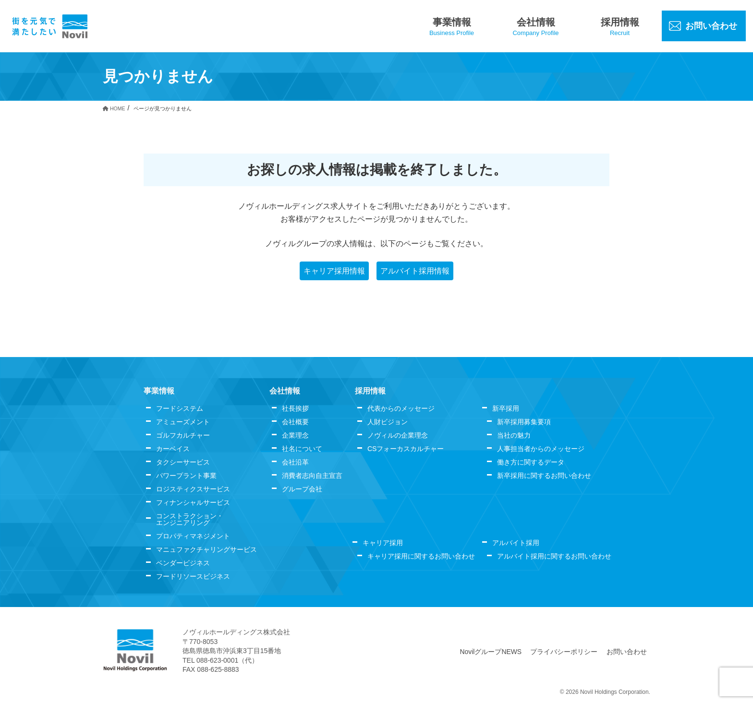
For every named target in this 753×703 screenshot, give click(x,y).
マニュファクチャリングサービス (206, 549)
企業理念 (295, 435)
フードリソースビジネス (193, 576)
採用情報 (370, 391)
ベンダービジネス (183, 563)
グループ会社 (302, 489)
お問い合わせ (627, 651)
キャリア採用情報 (334, 271)
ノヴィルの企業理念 (397, 435)
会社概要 (295, 422)
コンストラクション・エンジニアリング (189, 519)
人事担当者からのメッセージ (540, 449)
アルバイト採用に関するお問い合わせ (554, 556)
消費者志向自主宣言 (312, 475)
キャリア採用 (383, 543)
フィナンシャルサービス (193, 502)
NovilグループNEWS (491, 651)
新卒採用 (505, 408)
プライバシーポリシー (564, 651)
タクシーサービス (183, 462)
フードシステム (179, 408)
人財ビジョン (387, 422)
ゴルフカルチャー (183, 435)
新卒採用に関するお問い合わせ (544, 475)
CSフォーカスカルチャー (405, 449)
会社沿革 (295, 462)
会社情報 (284, 391)
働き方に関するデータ (530, 462)
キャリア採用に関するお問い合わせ (421, 556)
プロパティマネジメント (193, 536)
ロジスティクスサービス (193, 489)
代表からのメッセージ (401, 408)
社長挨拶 (295, 408)
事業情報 (159, 391)
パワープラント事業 (186, 475)
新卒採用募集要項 (524, 422)
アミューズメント (183, 422)
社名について (302, 449)
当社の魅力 (514, 435)
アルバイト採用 (515, 543)
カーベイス (173, 449)
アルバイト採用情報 (414, 271)
